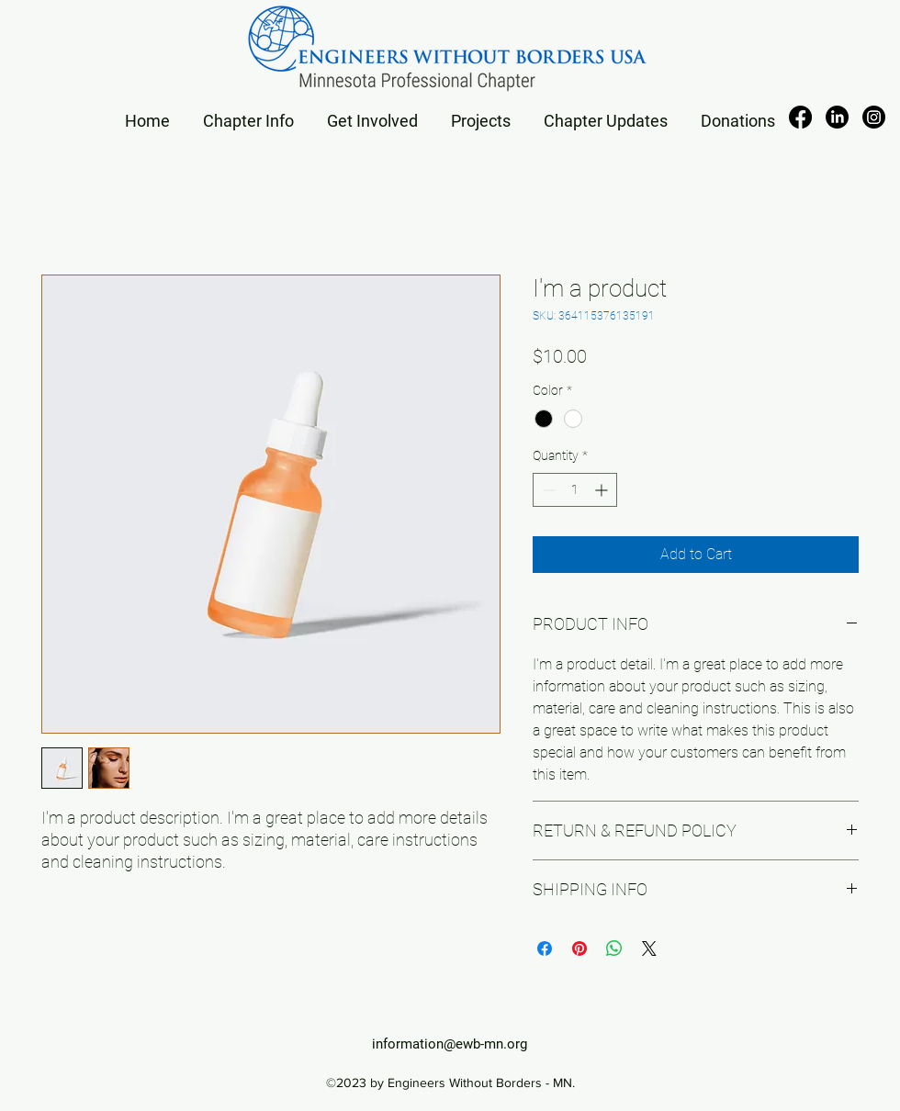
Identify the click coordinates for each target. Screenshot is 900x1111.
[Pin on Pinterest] (579, 948)
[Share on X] (649, 948)
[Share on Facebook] (545, 948)
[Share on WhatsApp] (614, 948)
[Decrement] (546, 490)
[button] (248, 112)
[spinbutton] (574, 490)
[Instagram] (873, 117)
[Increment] (602, 490)
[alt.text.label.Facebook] (800, 117)
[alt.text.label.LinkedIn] (837, 117)
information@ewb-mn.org (449, 1044)
